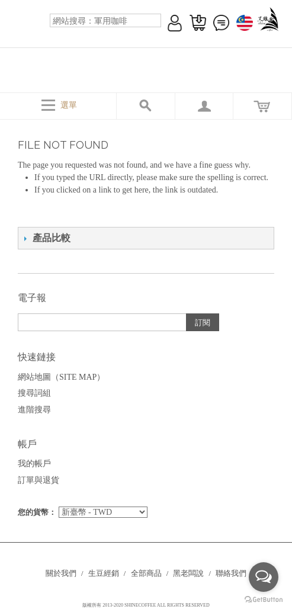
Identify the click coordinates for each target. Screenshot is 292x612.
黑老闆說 (188, 573)
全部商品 (146, 573)
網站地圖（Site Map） (61, 377)
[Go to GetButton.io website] (264, 600)
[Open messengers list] (263, 577)
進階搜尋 (34, 409)
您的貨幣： (37, 512)
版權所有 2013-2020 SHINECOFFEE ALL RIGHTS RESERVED (145, 605)
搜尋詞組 (34, 393)
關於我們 (61, 573)
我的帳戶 (34, 463)
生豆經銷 (103, 573)
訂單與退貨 (38, 480)
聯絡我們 (231, 573)
